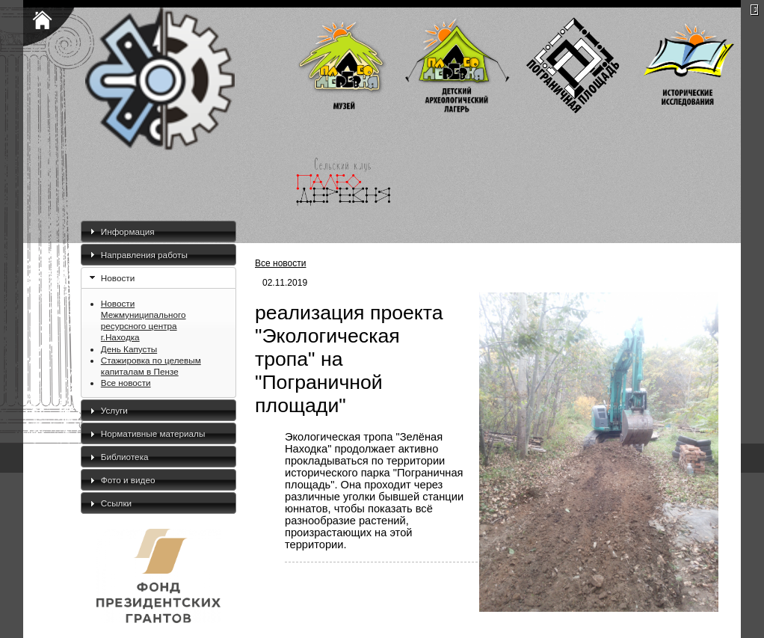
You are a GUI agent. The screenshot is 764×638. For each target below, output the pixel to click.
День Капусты (129, 349)
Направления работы (144, 255)
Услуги (114, 410)
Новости (118, 278)
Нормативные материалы (153, 433)
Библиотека (125, 456)
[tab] (158, 231)
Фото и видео (128, 480)
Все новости (126, 382)
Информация (128, 231)
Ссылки (116, 503)
